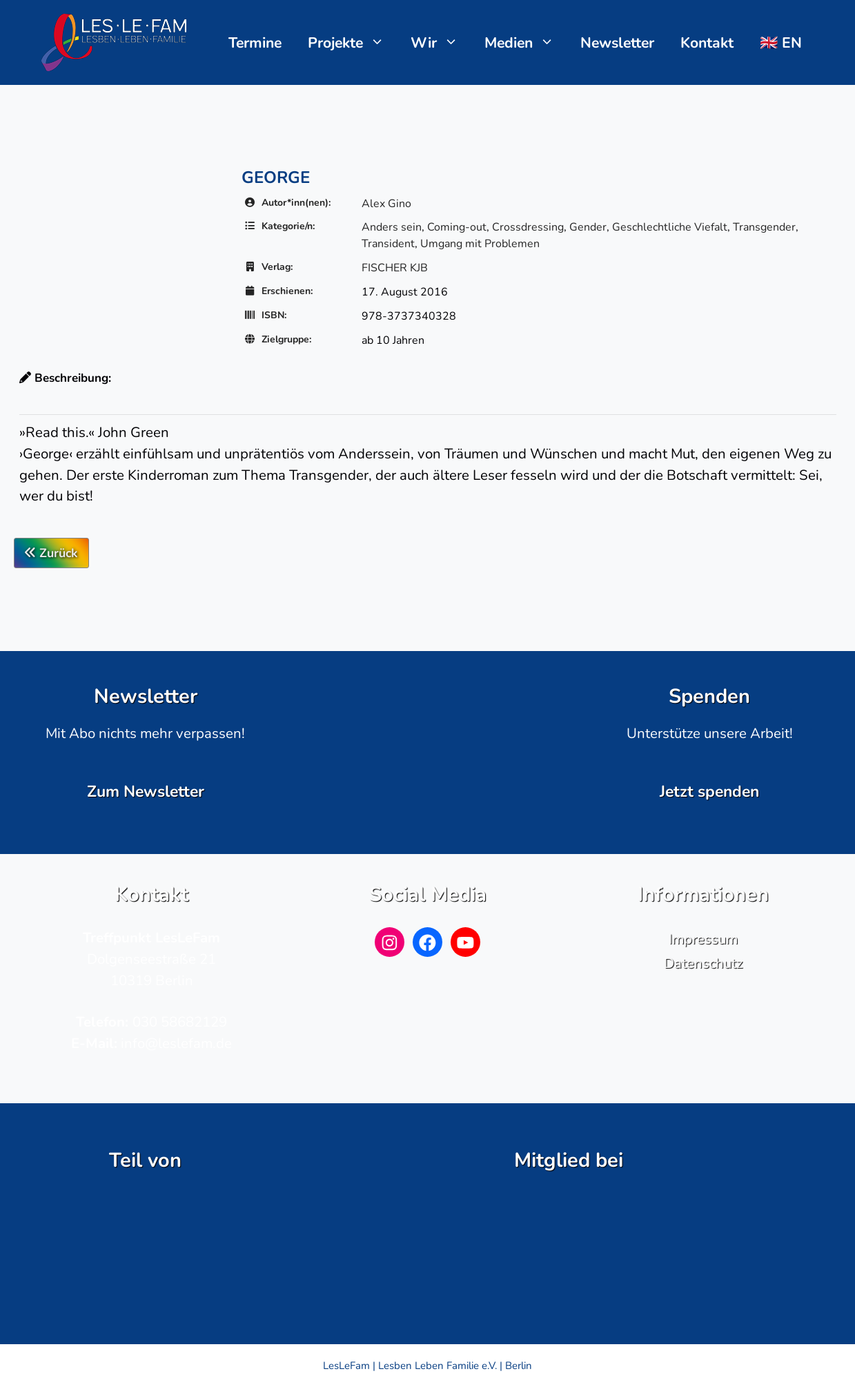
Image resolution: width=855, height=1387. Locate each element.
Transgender (764, 227)
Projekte (353, 43)
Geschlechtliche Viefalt (669, 227)
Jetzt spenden (709, 791)
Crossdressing (528, 227)
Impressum (703, 939)
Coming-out (457, 227)
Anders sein (392, 227)
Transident (388, 243)
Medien (526, 43)
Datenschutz (703, 963)
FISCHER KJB (395, 267)
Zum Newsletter (145, 791)
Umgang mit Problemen (480, 243)
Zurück (51, 553)
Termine (255, 42)
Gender (588, 227)
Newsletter (617, 42)
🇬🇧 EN (781, 42)
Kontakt (707, 42)
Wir (441, 43)
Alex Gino (386, 203)
